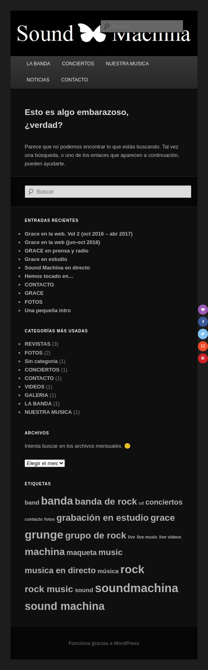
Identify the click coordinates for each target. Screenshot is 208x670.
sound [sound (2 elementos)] (84, 590)
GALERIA (36, 395)
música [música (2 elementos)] (108, 571)
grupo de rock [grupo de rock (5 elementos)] (95, 535)
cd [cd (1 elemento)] (141, 503)
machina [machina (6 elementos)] (45, 551)
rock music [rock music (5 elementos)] (49, 589)
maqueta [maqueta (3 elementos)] (82, 552)
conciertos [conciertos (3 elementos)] (164, 502)
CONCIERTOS (78, 64)
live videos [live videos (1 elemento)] (170, 536)
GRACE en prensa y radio (56, 251)
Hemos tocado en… (49, 276)
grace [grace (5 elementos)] (162, 517)
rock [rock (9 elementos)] (132, 569)
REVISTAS (37, 344)
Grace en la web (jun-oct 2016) (62, 242)
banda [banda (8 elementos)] (57, 501)
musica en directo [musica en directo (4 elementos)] (60, 570)
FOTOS (34, 302)
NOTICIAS (38, 80)
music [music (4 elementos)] (110, 552)
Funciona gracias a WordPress (104, 643)
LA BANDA (38, 64)
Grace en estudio (46, 259)
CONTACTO (74, 80)
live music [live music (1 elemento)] (147, 536)
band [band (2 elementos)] (32, 502)
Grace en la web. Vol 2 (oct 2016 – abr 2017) (79, 234)
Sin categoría (41, 361)
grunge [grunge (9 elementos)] (44, 534)
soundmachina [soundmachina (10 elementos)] (136, 588)
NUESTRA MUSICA (127, 64)
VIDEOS (34, 387)
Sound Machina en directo (57, 268)
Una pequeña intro (48, 310)
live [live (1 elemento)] (131, 536)
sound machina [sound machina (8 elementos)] (64, 606)
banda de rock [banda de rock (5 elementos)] (106, 501)
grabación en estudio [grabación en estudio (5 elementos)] (102, 517)
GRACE (34, 293)
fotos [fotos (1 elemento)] (49, 519)
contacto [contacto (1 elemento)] (33, 519)
